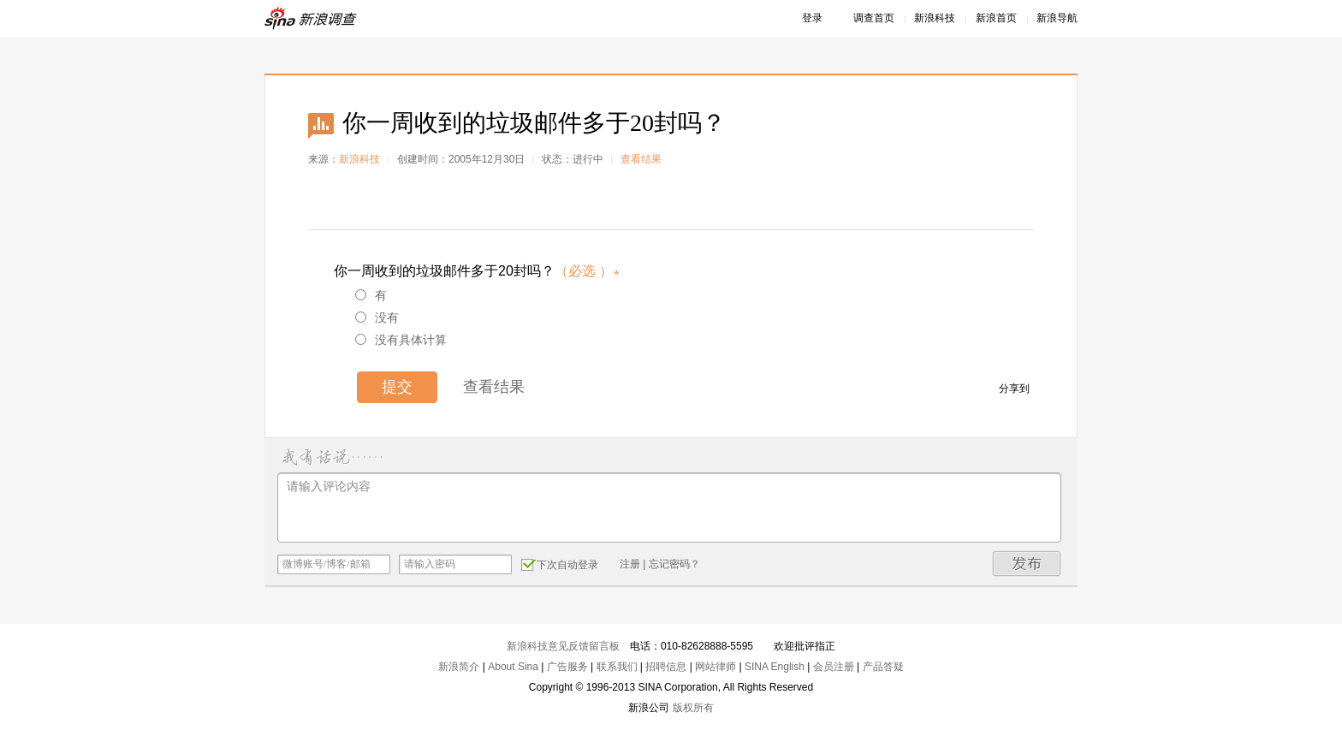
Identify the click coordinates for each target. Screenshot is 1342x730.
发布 (1027, 563)
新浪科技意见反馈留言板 (563, 646)
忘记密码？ (674, 564)
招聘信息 (665, 667)
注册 (630, 564)
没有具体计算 (401, 340)
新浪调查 (311, 18)
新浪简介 (458, 667)
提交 (397, 386)
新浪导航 (1057, 18)
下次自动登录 (559, 564)
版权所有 (693, 708)
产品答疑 (883, 667)
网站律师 (715, 667)
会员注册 (833, 667)
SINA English (775, 667)
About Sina (513, 667)
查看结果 (641, 159)
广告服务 (567, 667)
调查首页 (873, 18)
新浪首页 (996, 18)
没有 (377, 317)
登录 (812, 18)
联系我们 (617, 667)
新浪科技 (934, 18)
